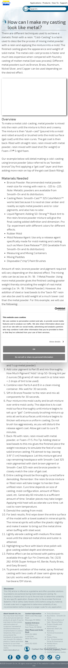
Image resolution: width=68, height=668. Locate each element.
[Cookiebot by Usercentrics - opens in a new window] (54, 308)
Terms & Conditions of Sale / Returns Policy (55, 621)
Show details (54, 342)
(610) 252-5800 (31, 634)
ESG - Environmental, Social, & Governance (55, 640)
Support (64, 3)
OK (34, 349)
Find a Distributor (53, 613)
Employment (52, 648)
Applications (36, 3)
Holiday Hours (52, 643)
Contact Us (51, 646)
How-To (55, 3)
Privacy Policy (52, 637)
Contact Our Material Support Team (39, 649)
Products (47, 3)
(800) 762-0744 (31, 638)
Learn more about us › (11, 650)
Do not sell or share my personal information (34, 357)
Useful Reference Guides (56, 652)
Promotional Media (54, 650)
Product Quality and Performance (54, 625)
